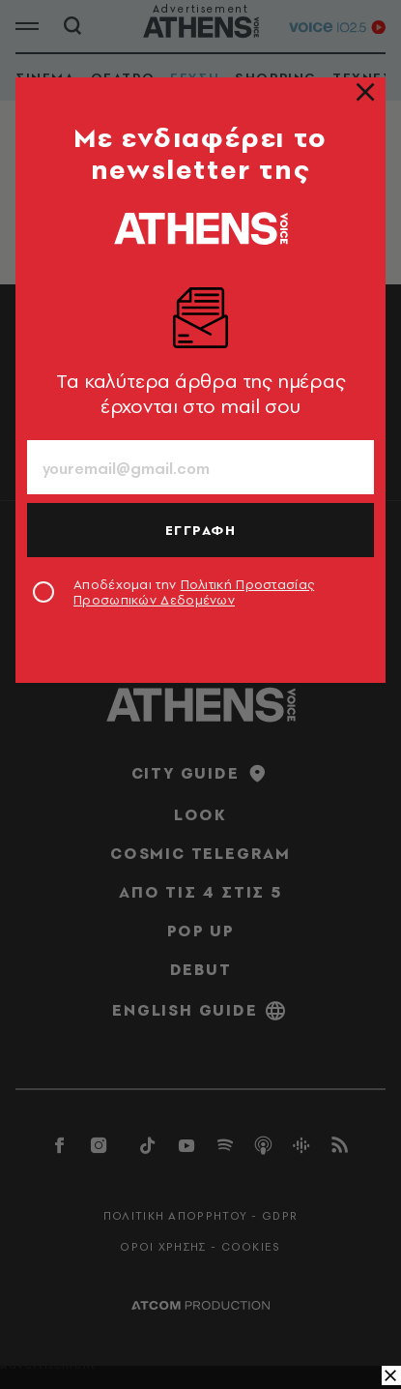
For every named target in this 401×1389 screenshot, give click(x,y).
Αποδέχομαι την (193, 591)
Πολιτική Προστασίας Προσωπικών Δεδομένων (193, 592)
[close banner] (391, 1375)
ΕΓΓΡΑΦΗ (201, 530)
